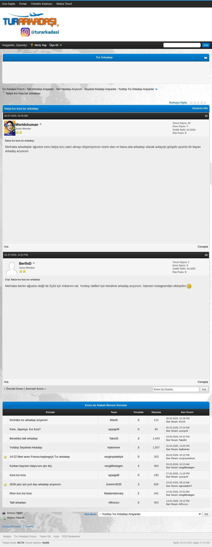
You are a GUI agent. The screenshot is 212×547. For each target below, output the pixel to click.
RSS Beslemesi (71, 536)
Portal (23, 3)
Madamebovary (114, 493)
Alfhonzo (113, 502)
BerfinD (25, 263)
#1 (206, 115)
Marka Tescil (64, 3)
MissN (114, 420)
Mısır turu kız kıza (21, 493)
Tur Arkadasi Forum (13, 89)
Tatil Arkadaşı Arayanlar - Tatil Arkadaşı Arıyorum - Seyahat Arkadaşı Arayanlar (72, 89)
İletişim (7, 536)
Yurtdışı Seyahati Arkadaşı (26, 447)
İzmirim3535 (113, 484)
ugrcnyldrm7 (185, 486)
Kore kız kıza (18, 475)
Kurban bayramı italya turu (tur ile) (31, 465)
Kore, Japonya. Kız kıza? (25, 429)
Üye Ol (53, 45)
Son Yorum (172, 421)
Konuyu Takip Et (15, 517)
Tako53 (113, 438)
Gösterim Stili (200, 108)
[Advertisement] (106, 72)
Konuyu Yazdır (14, 513)
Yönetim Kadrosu (41, 3)
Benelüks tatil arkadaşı (24, 438)
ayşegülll (113, 429)
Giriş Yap (40, 45)
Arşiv (56, 536)
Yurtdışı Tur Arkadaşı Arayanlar (136, 89)
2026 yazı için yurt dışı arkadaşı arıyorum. (35, 484)
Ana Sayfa (8, 3)
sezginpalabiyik (113, 456)
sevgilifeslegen (114, 465)
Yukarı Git (45, 536)
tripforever (113, 447)
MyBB (45, 542)
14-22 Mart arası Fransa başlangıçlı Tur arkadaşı (40, 456)
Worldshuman (26, 124)
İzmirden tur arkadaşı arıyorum (29, 420)
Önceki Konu (14, 388)
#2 (206, 255)
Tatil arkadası (18, 502)
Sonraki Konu (35, 388)
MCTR (20, 542)
